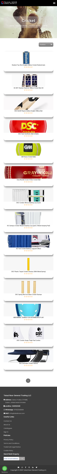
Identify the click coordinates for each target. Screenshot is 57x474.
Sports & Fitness (21, 26)
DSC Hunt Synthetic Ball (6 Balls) (28, 134)
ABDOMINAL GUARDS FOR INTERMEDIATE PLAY (28, 317)
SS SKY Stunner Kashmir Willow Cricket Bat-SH (28, 88)
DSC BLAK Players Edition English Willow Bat (28, 111)
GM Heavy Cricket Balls (28, 157)
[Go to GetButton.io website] (5, 472)
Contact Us (8, 421)
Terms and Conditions (11, 443)
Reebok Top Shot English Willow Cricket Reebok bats (28, 65)
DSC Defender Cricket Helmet (28, 363)
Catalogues (8, 428)
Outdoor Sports (34, 26)
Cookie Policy (8, 451)
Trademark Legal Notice (12, 447)
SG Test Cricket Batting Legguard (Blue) (28, 248)
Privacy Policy (8, 440)
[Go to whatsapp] (4, 468)
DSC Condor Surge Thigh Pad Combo (28, 340)
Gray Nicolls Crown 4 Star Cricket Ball (28, 180)
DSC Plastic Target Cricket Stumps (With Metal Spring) (28, 271)
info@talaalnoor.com (14, 413)
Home (12, 26)
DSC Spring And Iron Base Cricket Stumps (28, 294)
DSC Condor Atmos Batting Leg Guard (28, 203)
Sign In (6, 432)
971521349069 (14, 410)
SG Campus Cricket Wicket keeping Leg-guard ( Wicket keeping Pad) (28, 226)
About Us (7, 425)
